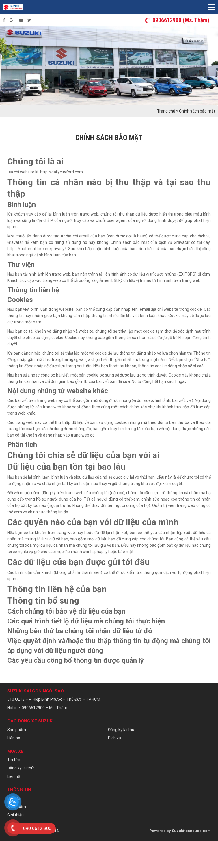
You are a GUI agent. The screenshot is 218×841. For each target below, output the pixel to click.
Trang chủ (166, 111)
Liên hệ (13, 738)
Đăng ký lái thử (121, 729)
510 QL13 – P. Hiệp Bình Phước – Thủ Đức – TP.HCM (53, 699)
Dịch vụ (114, 738)
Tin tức (13, 759)
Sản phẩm (16, 729)
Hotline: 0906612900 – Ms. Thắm (37, 707)
